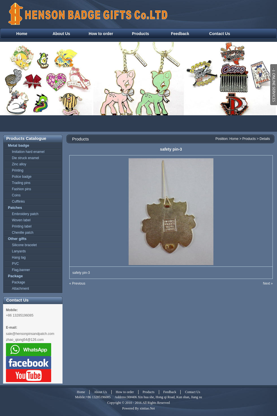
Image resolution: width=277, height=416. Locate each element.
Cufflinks (18, 201)
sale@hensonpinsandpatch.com (30, 334)
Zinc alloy (19, 164)
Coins (16, 195)
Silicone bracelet (24, 245)
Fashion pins (21, 189)
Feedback (180, 33)
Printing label (21, 226)
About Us (61, 33)
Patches (15, 207)
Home (21, 33)
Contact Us (219, 33)
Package (15, 276)
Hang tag (19, 257)
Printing (17, 170)
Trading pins (21, 183)
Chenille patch (22, 233)
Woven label (21, 220)
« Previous (77, 283)
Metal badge (18, 145)
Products (140, 33)
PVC (15, 264)
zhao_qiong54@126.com (25, 340)
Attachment (20, 289)
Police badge (21, 177)
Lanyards (19, 251)
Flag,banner (21, 270)
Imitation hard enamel (28, 152)
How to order (101, 33)
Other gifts (17, 239)
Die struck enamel (25, 158)
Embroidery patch (25, 214)
